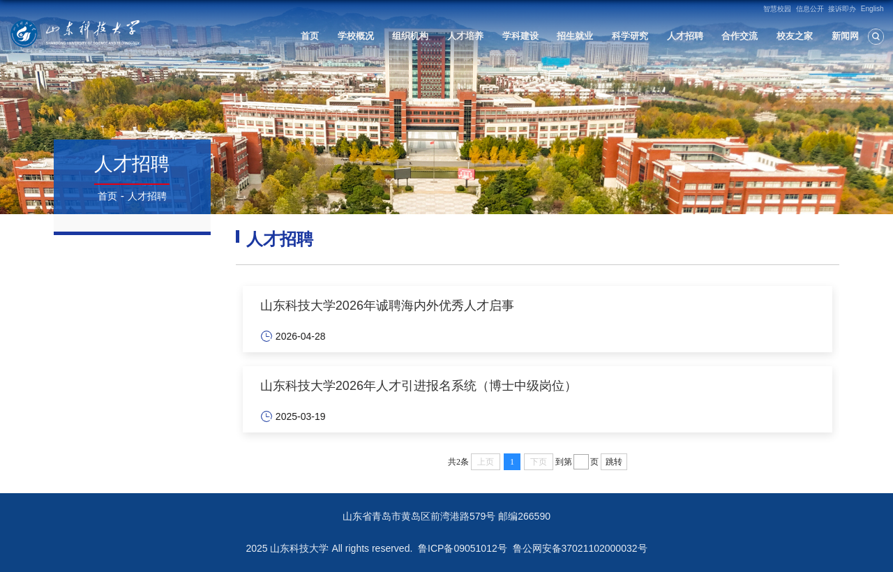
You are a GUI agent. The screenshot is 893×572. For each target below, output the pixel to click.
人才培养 (465, 36)
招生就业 (575, 36)
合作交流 (739, 36)
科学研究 (630, 36)
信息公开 (810, 9)
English (872, 9)
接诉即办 (842, 9)
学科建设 (520, 36)
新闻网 (845, 36)
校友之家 (794, 36)
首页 (310, 36)
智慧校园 (777, 9)
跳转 (614, 462)
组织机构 (410, 36)
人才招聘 (685, 36)
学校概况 (356, 36)
